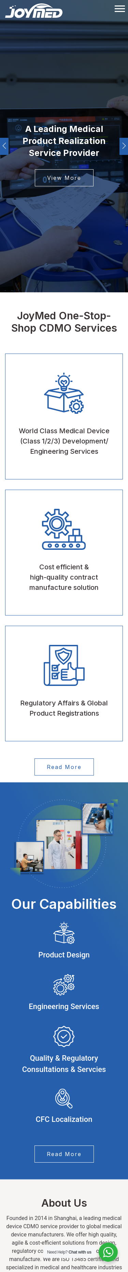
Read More (64, 767)
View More (64, 177)
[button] (119, 7)
